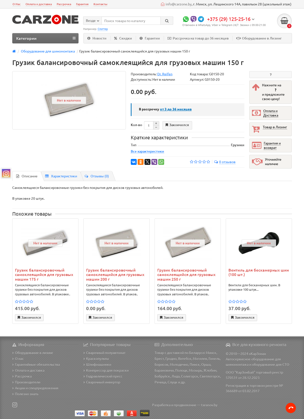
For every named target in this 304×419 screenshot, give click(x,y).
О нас (18, 358)
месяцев (176, 109)
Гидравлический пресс (102, 376)
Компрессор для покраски (106, 370)
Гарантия (82, 4)
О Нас (17, 4)
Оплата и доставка (39, 4)
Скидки (123, 38)
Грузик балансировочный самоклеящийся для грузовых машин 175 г (44, 274)
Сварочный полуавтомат (104, 352)
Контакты (100, 4)
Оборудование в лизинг (32, 352)
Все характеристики (147, 151)
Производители (26, 382)
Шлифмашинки (97, 364)
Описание (27, 176)
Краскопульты (96, 358)
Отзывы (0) (97, 176)
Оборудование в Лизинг (259, 38)
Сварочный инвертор (101, 382)
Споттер (103, 29)
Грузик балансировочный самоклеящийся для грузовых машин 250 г (186, 274)
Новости (96, 38)
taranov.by (209, 405)
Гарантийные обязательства (36, 364)
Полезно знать (25, 394)
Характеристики (61, 176)
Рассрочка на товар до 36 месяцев (198, 38)
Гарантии (150, 38)
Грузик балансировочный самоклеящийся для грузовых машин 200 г (115, 274)
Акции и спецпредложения (35, 388)
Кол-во (136, 124)
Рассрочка (64, 4)
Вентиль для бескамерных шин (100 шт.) (258, 272)
